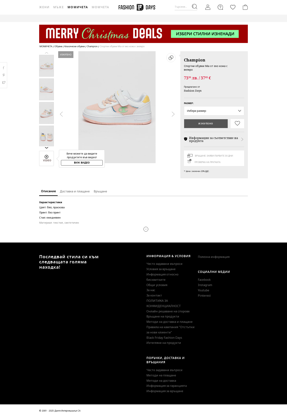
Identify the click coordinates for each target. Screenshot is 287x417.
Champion (194, 60)
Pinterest (204, 296)
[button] (146, 229)
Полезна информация (214, 257)
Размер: (189, 103)
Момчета (100, 7)
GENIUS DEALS (143, 18)
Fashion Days (193, 90)
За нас (150, 290)
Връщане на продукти (162, 316)
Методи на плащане (161, 375)
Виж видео (82, 163)
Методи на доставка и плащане (169, 322)
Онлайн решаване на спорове (168, 311)
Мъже (58, 7)
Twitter (3, 82)
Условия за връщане (161, 269)
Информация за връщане (164, 391)
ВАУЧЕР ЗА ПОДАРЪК (117, 18)
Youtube (203, 290)
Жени (44, 7)
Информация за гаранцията (166, 386)
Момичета (78, 7)
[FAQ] (220, 7)
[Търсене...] (186, 7)
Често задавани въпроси (164, 264)
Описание (48, 191)
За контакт (154, 295)
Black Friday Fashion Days (164, 338)
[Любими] (233, 7)
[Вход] (208, 7)
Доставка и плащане (75, 191)
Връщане (100, 191)
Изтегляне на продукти (163, 343)
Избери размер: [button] (214, 110)
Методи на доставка (161, 381)
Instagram (205, 285)
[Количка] (244, 7)
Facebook (204, 280)
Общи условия (156, 285)
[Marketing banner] (143, 32)
